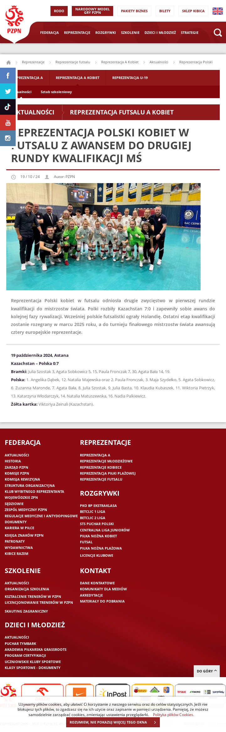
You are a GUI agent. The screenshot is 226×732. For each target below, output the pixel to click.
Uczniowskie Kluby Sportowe (33, 661)
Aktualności (159, 62)
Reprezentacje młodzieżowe (106, 461)
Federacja (49, 32)
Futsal (86, 542)
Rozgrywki (105, 32)
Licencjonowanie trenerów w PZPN (39, 602)
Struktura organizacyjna (30, 485)
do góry (207, 671)
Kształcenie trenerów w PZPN (33, 596)
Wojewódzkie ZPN (21, 497)
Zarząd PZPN (16, 467)
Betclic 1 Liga (92, 511)
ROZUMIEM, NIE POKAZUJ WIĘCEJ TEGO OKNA (115, 722)
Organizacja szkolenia (27, 589)
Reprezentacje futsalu (72, 62)
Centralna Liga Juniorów (105, 530)
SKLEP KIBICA (193, 10)
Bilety (165, 10)
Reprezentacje (77, 32)
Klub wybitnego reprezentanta (34, 491)
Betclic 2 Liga (92, 517)
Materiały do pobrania (102, 601)
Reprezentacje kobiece (101, 467)
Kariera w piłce (19, 527)
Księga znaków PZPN (24, 535)
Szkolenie (130, 32)
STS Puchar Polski (97, 523)
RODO (59, 10)
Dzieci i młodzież (160, 32)
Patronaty (15, 541)
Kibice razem (16, 553)
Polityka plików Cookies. (173, 714)
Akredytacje (91, 595)
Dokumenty (16, 521)
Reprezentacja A (28, 77)
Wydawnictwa (19, 547)
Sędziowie (14, 503)
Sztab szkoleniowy (56, 91)
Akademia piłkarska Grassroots (35, 649)
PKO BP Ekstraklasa (98, 505)
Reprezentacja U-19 (130, 77)
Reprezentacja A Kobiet (120, 62)
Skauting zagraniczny (26, 611)
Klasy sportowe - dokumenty (32, 667)
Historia (13, 461)
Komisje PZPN (17, 473)
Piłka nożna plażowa (101, 548)
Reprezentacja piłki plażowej (108, 473)
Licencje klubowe (96, 555)
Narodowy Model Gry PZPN (92, 11)
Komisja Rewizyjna (22, 479)
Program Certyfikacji (25, 655)
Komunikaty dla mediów (103, 589)
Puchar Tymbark (20, 643)
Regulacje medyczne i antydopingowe (41, 515)
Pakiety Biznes (134, 10)
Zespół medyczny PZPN (26, 509)
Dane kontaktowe (97, 583)
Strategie (189, 32)
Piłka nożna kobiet (98, 536)
